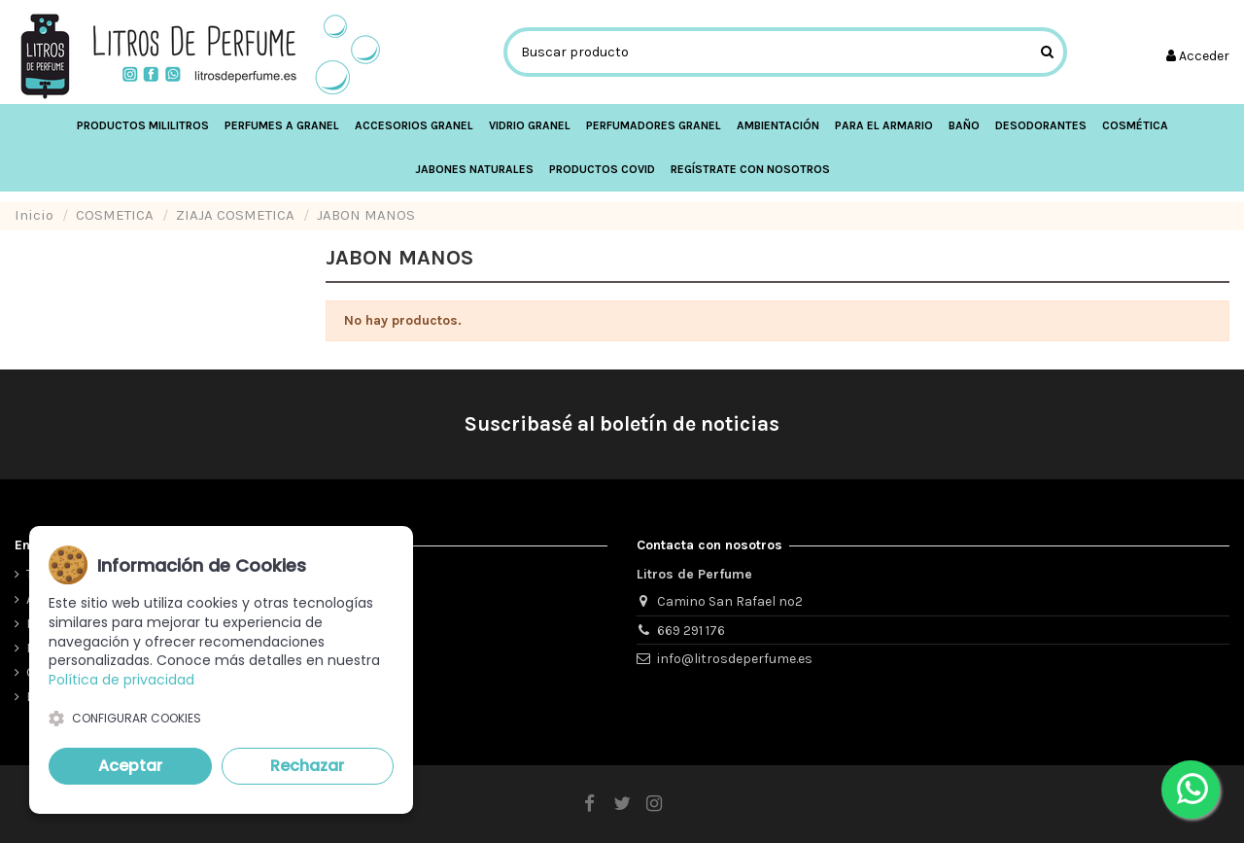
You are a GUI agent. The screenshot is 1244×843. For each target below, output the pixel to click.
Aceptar (130, 766)
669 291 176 (691, 630)
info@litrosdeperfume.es (734, 658)
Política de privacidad (121, 679)
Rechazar (307, 766)
